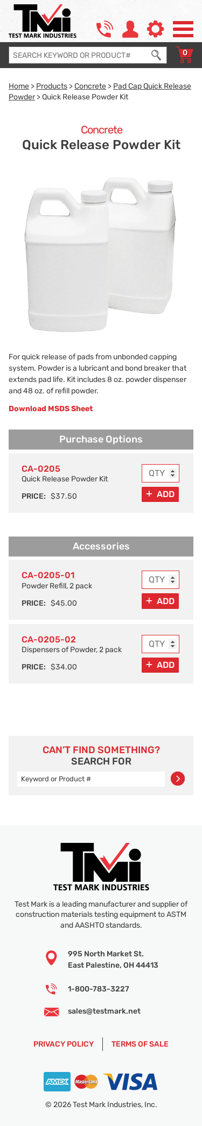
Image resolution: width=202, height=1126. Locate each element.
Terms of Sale (140, 1044)
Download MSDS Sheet (51, 408)
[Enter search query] (77, 55)
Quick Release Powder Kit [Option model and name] (65, 473)
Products (51, 86)
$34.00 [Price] (64, 666)
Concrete (90, 86)
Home (19, 86)
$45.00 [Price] (64, 603)
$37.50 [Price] (64, 496)
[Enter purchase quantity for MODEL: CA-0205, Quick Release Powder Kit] (160, 473)
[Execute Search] (156, 55)
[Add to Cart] (160, 494)
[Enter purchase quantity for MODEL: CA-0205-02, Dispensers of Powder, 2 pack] (160, 644)
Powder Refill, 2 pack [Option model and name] (57, 580)
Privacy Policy (63, 1044)
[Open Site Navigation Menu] (183, 29)
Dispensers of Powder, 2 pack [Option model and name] (72, 644)
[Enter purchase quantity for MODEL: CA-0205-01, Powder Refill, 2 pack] (160, 580)
